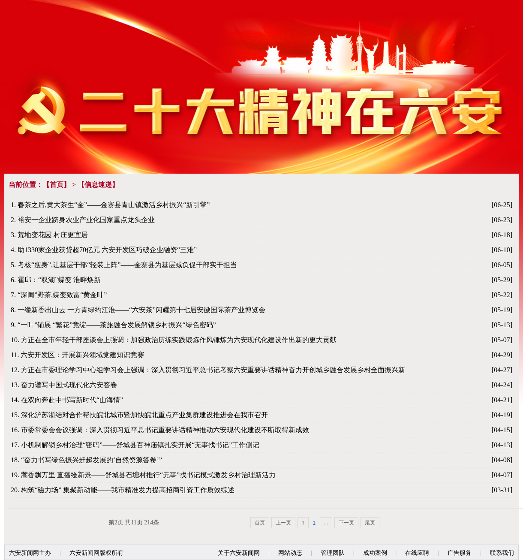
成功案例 (375, 553)
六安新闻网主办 (30, 553)
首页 (56, 184)
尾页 (370, 523)
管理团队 (333, 553)
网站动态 (290, 553)
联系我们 (502, 553)
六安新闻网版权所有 (96, 553)
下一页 (346, 523)
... (326, 523)
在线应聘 (417, 553)
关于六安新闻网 (239, 553)
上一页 (283, 523)
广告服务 (460, 553)
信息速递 (98, 184)
